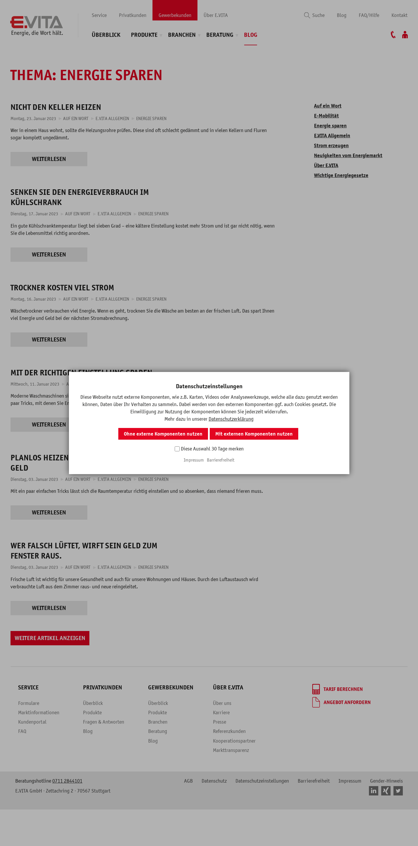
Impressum (194, 459)
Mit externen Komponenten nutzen (254, 434)
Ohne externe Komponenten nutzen (163, 434)
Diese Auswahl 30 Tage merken (212, 449)
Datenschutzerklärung (231, 419)
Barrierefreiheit (220, 459)
